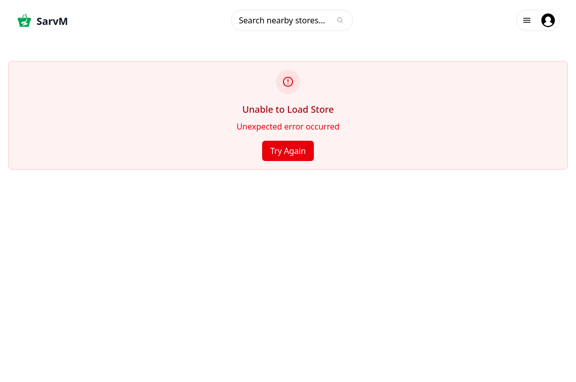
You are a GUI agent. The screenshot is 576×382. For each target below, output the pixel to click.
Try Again (288, 150)
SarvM (52, 21)
